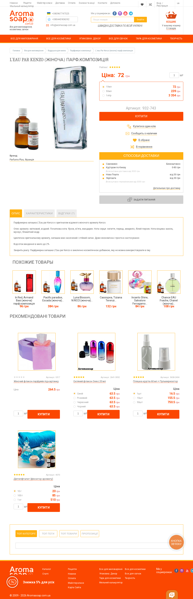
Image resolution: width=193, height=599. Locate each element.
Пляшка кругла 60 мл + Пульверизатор (155, 381)
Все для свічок (133, 573)
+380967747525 (60, 13)
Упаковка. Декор (108, 573)
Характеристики (39, 213)
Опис (16, 213)
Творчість (130, 578)
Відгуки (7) (66, 213)
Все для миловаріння (110, 569)
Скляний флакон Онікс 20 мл (89, 381)
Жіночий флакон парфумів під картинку (36, 381)
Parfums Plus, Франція (22, 159)
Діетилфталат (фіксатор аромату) (33, 478)
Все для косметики (135, 569)
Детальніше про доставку (166, 188)
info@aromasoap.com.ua (62, 25)
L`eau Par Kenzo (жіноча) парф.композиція (114, 51)
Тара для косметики (110, 578)
